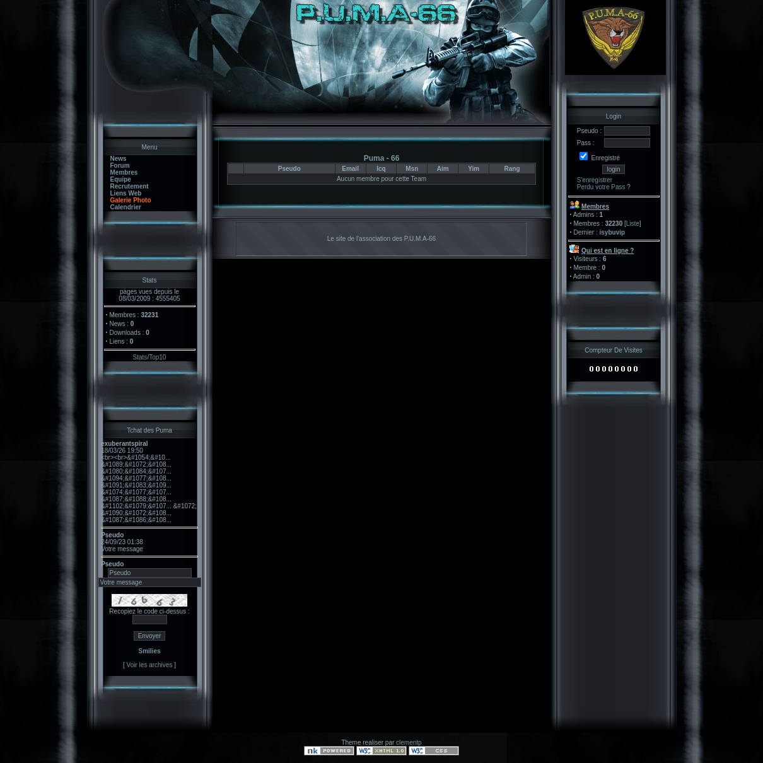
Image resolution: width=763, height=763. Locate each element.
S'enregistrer (594, 180)
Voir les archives (150, 664)
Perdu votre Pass (601, 186)
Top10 (157, 357)
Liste (632, 223)
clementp (409, 742)
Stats (140, 357)
